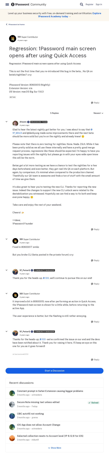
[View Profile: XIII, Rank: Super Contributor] (12, 38)
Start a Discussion (54, 370)
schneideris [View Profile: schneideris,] (37, 395)
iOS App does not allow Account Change (38, 425)
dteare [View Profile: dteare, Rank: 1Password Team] (23, 122)
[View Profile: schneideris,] (12, 393)
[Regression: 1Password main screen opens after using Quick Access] (24, 125)
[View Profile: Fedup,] (12, 404)
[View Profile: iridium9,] (12, 438)
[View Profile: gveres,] (12, 416)
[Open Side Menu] (7, 4)
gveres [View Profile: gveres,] (35, 417)
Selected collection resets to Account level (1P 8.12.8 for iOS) (50, 436)
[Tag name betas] (12, 97)
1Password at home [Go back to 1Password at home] (15, 24)
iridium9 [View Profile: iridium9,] (35, 440)
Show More (54, 448)
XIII (47, 278)
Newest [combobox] (98, 113)
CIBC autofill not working (30, 413)
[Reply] (95, 103)
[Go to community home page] (28, 4)
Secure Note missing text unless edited (38, 402)
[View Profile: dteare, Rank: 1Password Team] (15, 123)
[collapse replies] (6, 121)
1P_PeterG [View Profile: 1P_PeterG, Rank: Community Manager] (25, 270)
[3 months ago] (23, 394)
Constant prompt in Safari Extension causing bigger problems (50, 391)
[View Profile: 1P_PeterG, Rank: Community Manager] (15, 272)
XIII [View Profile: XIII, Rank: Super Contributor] (19, 37)
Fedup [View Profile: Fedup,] (34, 406)
